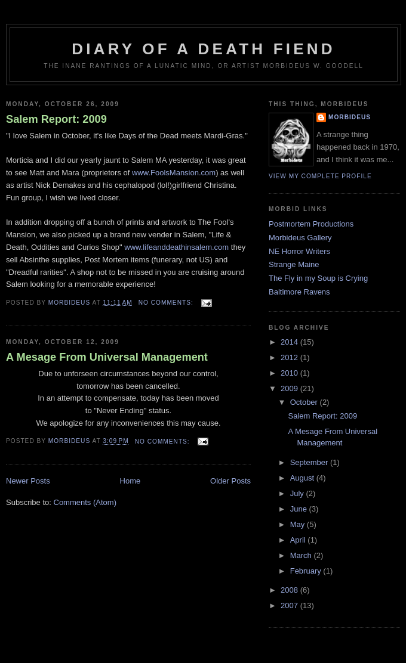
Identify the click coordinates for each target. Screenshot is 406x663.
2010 (290, 372)
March (302, 555)
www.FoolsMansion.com (174, 172)
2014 (290, 341)
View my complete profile (320, 176)
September (310, 462)
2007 (290, 605)
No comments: (167, 302)
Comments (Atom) (85, 502)
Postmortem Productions (311, 223)
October (305, 402)
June (299, 508)
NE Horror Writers (299, 251)
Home (130, 480)
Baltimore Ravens (299, 291)
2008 (290, 589)
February (307, 570)
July (298, 493)
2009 (290, 388)
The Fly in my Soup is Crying (318, 278)
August (303, 477)
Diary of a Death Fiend (203, 49)
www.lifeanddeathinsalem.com (176, 247)
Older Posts (230, 480)
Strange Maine (294, 264)
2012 (290, 357)
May (298, 524)
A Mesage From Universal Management (107, 357)
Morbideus (349, 117)
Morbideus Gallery (300, 237)
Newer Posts (28, 480)
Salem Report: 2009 (56, 119)
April (299, 539)
